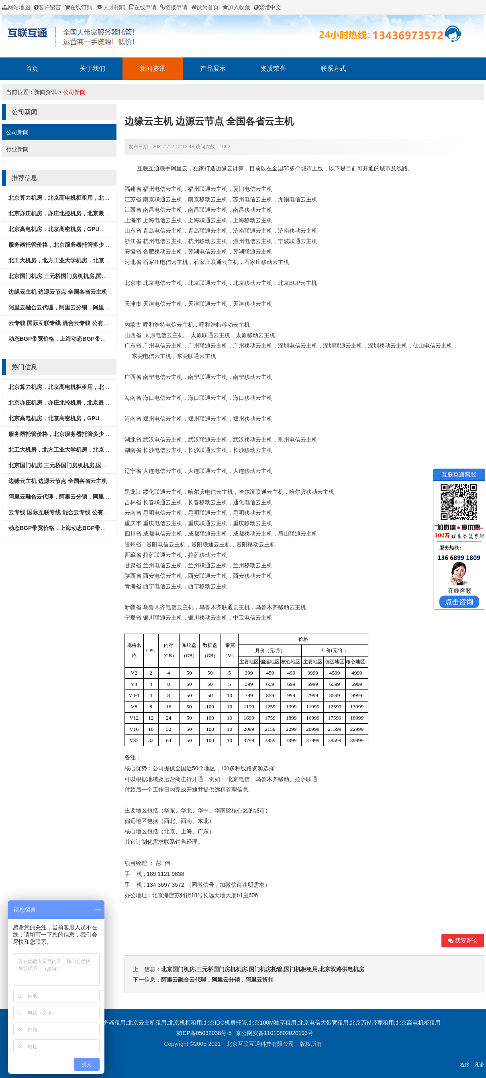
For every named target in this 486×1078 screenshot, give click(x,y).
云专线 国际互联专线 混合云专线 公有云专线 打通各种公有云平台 (90, 323)
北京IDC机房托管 (225, 1022)
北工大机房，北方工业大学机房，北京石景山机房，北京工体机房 (90, 260)
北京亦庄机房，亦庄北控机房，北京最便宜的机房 (70, 213)
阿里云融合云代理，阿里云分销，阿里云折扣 (64, 307)
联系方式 (333, 68)
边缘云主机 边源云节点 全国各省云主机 (57, 291)
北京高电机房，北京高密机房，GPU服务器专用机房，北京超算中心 (93, 229)
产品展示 (213, 68)
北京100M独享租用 (272, 1022)
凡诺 (479, 1065)
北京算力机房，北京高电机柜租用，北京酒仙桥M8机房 (76, 197)
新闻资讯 (152, 68)
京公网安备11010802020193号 (274, 1033)
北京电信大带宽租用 (323, 1022)
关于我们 (92, 68)
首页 (32, 68)
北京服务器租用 (106, 1022)
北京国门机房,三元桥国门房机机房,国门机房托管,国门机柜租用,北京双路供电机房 (110, 276)
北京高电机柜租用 (418, 1022)
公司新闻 (74, 92)
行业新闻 (17, 149)
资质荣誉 (273, 68)
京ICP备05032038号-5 (204, 1033)
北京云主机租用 (147, 1022)
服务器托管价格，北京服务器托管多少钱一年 (64, 244)
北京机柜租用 (185, 1022)
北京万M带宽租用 (372, 1022)
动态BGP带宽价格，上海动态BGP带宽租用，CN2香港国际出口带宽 (93, 338)
